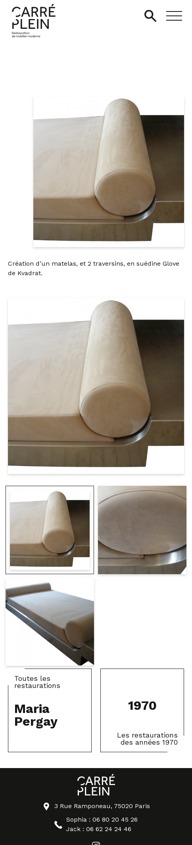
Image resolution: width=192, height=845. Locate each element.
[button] (174, 16)
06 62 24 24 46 (108, 829)
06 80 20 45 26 (115, 819)
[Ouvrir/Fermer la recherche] (150, 16)
